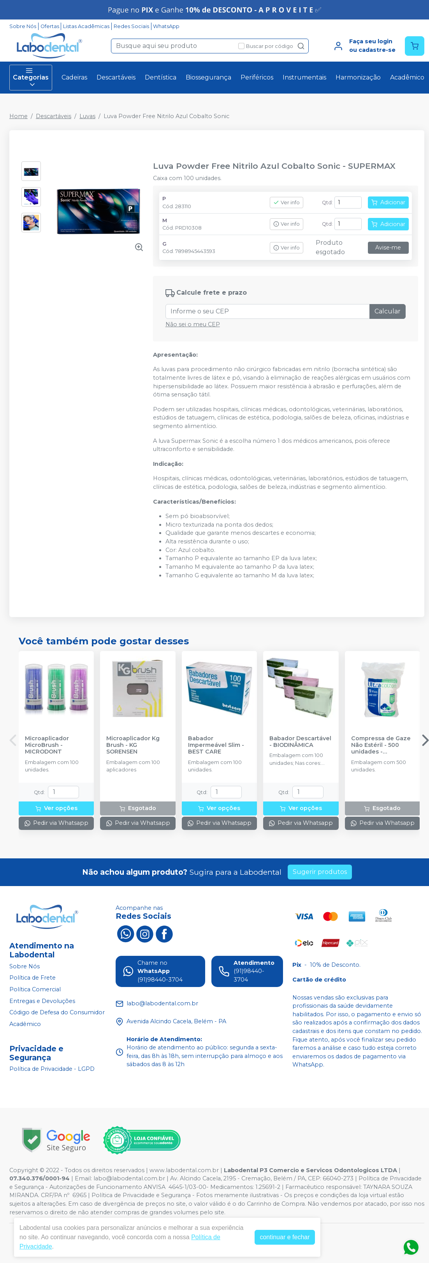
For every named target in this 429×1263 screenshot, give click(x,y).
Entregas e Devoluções (42, 1001)
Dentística (160, 77)
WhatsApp (166, 26)
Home (18, 116)
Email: (84, 1178)
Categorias (31, 77)
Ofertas (49, 26)
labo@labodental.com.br (129, 1178)
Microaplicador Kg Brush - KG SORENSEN (133, 745)
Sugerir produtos (320, 872)
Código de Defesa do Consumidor (57, 1012)
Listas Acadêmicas (86, 26)
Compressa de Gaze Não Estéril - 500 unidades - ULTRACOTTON (381, 745)
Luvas (87, 116)
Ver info (286, 202)
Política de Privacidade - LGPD (52, 1069)
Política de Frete (32, 978)
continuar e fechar (284, 1237)
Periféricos (257, 77)
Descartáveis (116, 77)
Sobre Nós (22, 26)
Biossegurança (208, 77)
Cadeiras (74, 77)
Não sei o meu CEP (192, 324)
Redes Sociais (131, 26)
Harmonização (358, 77)
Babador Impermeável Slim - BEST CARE (216, 745)
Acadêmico (407, 77)
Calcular (387, 311)
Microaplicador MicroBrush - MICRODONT (47, 745)
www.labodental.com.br (184, 1170)
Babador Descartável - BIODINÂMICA (300, 741)
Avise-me (388, 247)
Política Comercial (35, 989)
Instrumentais (304, 77)
